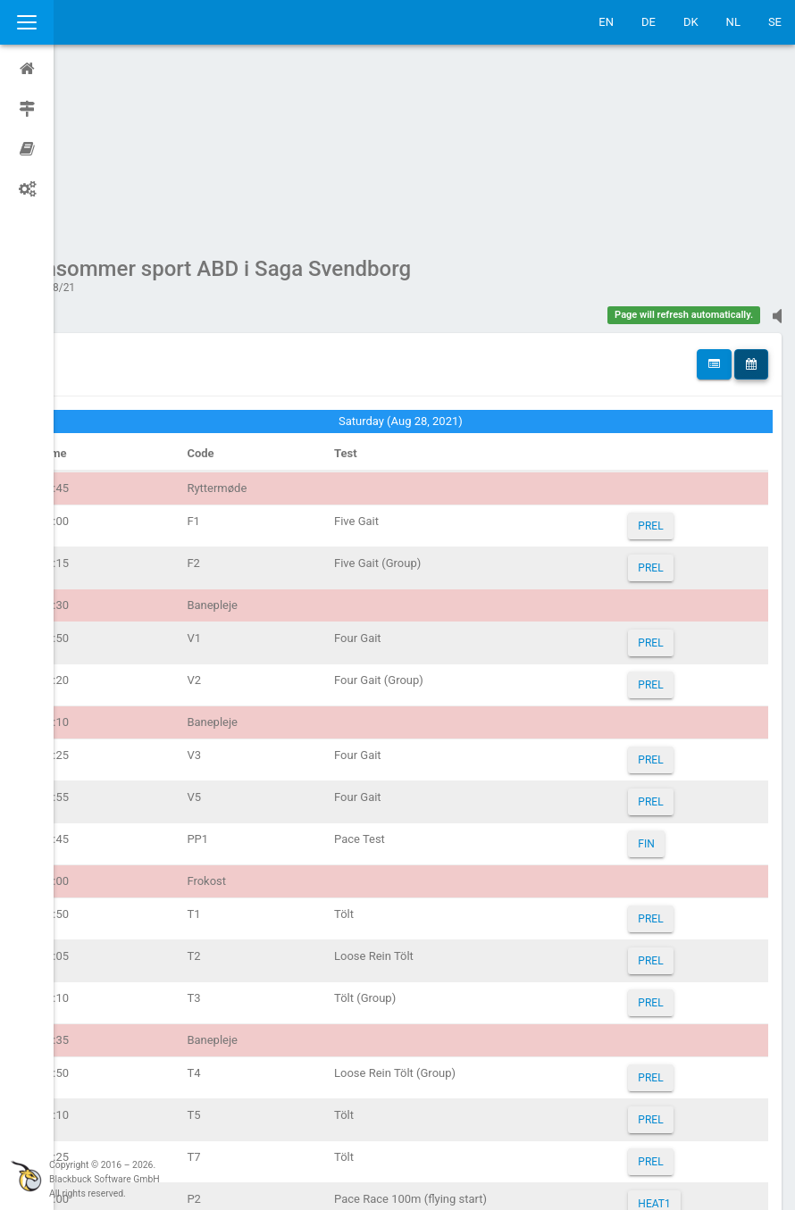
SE (775, 22)
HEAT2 (664, 1076)
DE (648, 22)
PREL (660, 356)
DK (691, 22)
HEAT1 (664, 1034)
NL (733, 22)
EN (606, 22)
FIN (656, 674)
